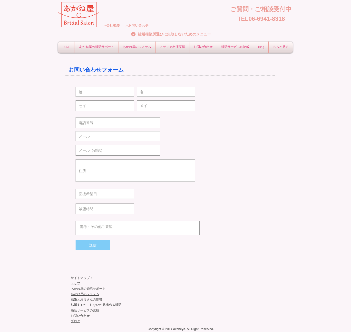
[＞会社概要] (111, 25)
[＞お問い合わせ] (136, 25)
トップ (75, 283)
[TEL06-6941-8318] (261, 18)
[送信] (93, 245)
